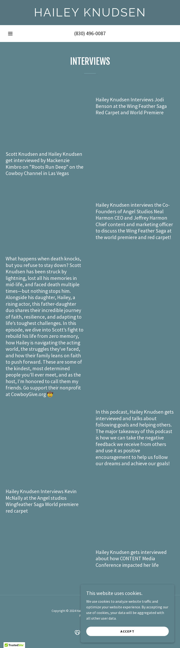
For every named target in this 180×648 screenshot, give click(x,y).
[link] (90, 15)
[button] (10, 33)
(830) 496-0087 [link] (90, 33)
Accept (127, 631)
